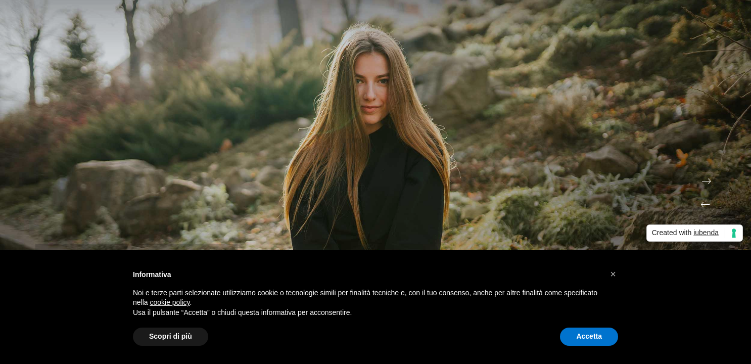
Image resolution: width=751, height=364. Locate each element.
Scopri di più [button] (170, 336)
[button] (613, 274)
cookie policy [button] (170, 302)
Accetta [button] (589, 336)
